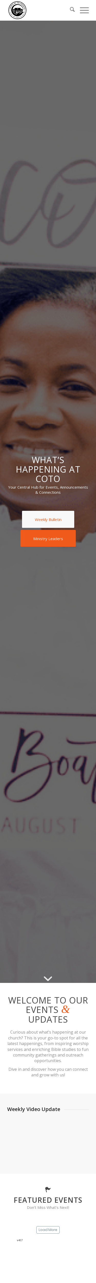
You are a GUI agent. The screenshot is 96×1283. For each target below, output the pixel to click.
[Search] (70, 10)
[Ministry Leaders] (48, 538)
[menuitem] (70, 10)
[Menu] (82, 10)
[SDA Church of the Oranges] (39, 10)
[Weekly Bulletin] (48, 519)
